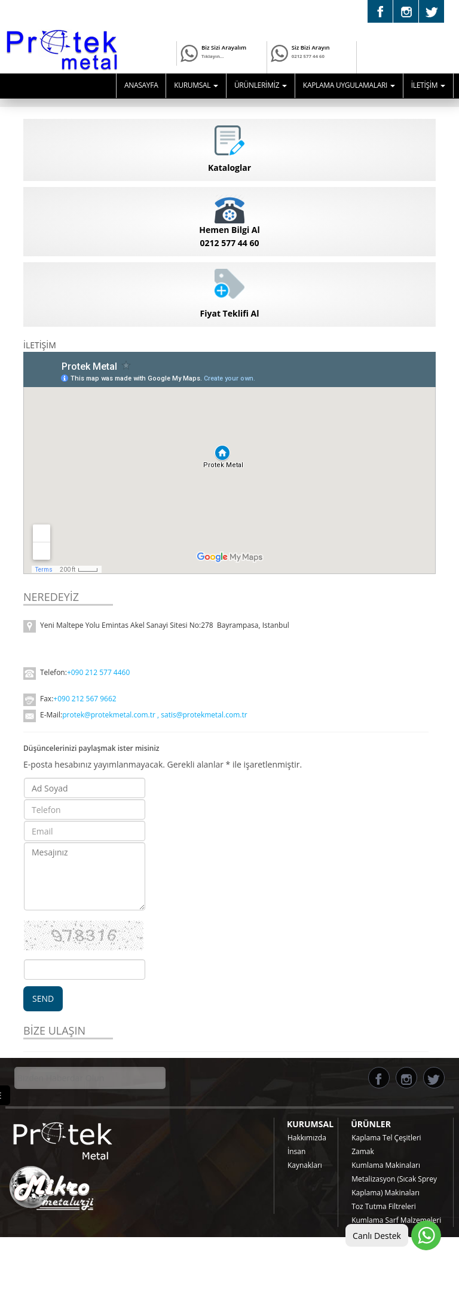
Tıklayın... (212, 56)
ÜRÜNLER (371, 1124)
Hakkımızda (306, 1138)
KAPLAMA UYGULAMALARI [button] (349, 85)
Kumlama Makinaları (385, 1165)
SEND (43, 998)
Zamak (362, 1151)
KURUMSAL (310, 1124)
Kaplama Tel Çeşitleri (386, 1138)
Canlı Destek (377, 1235)
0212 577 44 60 (308, 61)
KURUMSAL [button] (196, 85)
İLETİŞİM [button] (428, 85)
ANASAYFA (141, 85)
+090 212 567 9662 (84, 699)
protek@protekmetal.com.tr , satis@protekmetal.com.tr (155, 715)
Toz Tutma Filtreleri (383, 1206)
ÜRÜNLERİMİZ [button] (260, 85)
